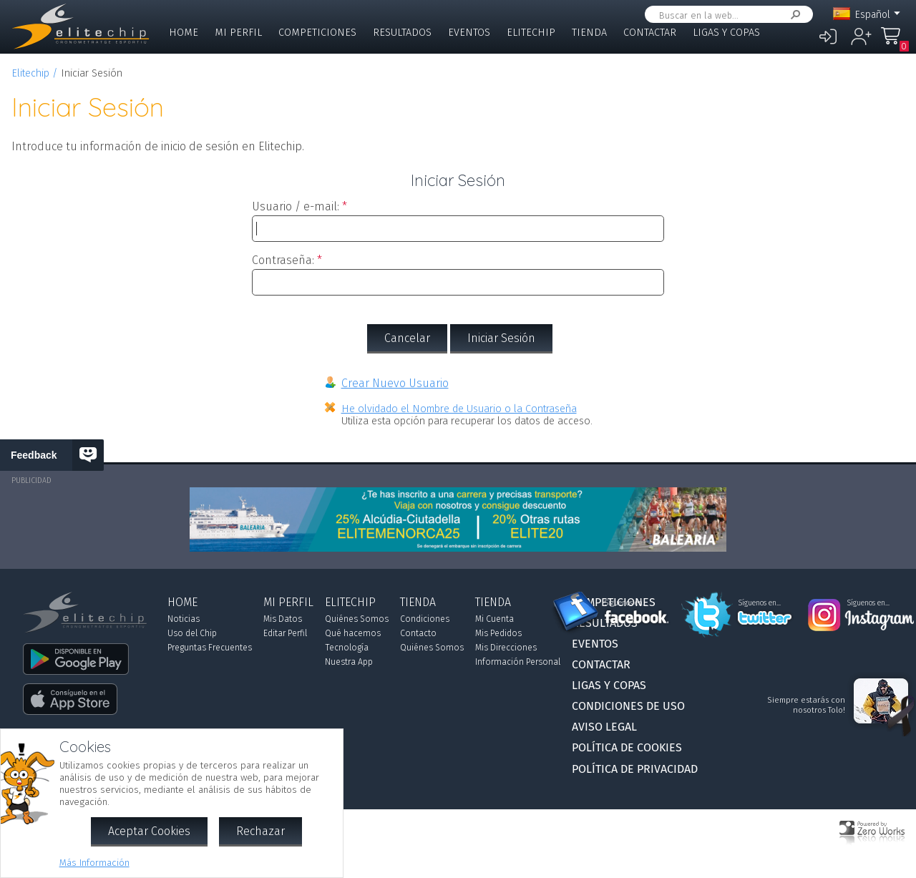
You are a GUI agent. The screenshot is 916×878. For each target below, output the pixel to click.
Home (183, 32)
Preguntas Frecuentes (209, 648)
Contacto (418, 633)
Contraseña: (283, 260)
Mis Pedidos (498, 633)
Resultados (402, 32)
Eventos (469, 32)
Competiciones (317, 32)
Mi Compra (894, 43)
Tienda (589, 32)
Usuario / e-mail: (295, 206)
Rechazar (260, 831)
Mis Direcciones (506, 648)
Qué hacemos (353, 633)
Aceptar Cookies (149, 831)
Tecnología (347, 648)
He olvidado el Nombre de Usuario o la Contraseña (459, 409)
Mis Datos (282, 619)
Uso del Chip (192, 633)
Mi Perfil (238, 32)
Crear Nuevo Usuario (395, 383)
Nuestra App (349, 662)
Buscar (793, 14)
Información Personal (517, 662)
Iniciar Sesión (501, 338)
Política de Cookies (627, 747)
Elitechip (531, 32)
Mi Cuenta (494, 619)
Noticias (183, 619)
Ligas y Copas (726, 32)
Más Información (94, 863)
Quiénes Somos (357, 619)
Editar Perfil (285, 633)
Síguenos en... (626, 603)
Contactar (649, 32)
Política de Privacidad (635, 769)
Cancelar (407, 338)
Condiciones (424, 619)
